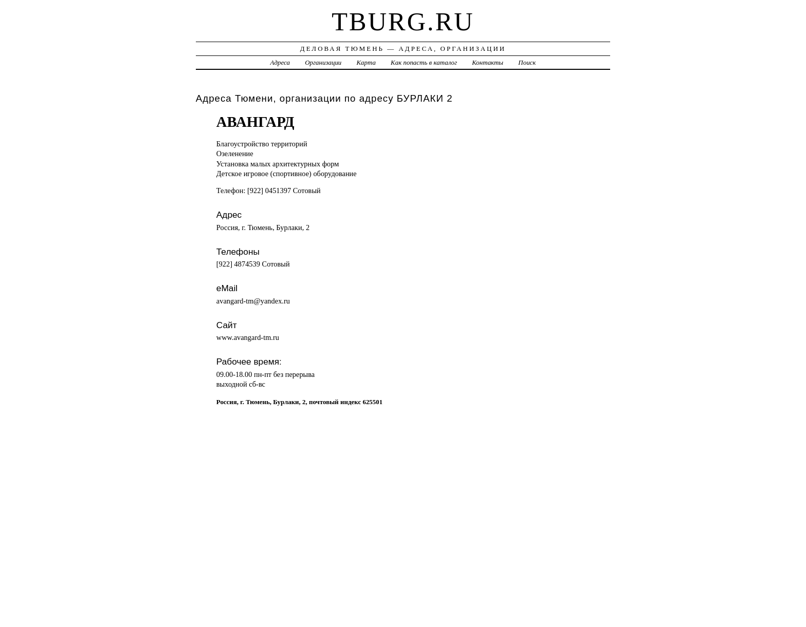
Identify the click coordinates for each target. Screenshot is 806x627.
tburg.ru (403, 21)
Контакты (487, 62)
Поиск (527, 62)
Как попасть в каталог (424, 62)
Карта (366, 62)
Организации (323, 62)
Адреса (280, 62)
